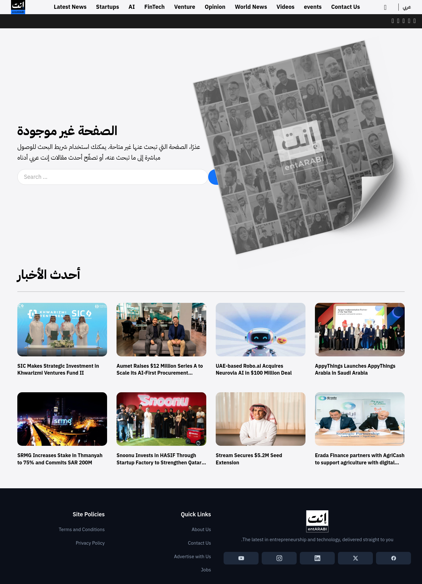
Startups (107, 7)
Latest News (70, 7)
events (313, 7)
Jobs (206, 569)
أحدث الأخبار (48, 274)
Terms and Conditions (82, 529)
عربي (407, 7)
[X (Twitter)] (355, 558)
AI (131, 7)
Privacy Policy (90, 543)
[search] (387, 7)
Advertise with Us (192, 556)
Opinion (215, 7)
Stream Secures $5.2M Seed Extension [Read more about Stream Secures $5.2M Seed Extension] (249, 459)
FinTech (154, 7)
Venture (184, 7)
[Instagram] (279, 558)
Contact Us (345, 7)
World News (251, 7)
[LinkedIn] (317, 558)
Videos (285, 7)
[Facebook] (393, 558)
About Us (201, 529)
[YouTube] (241, 558)
